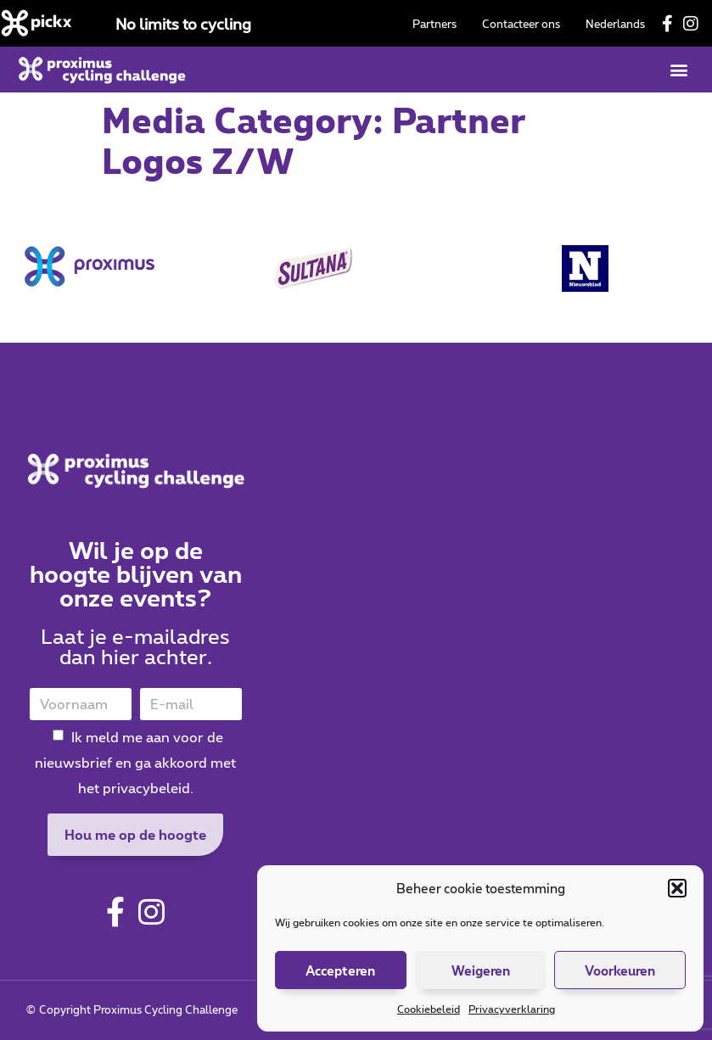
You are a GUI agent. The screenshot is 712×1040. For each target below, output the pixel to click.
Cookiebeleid (428, 1009)
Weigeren (480, 970)
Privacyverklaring (511, 1009)
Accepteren (340, 970)
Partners (434, 24)
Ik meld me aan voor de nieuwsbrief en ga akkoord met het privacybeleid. (135, 762)
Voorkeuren (620, 970)
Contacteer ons (521, 24)
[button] (677, 888)
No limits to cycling (183, 23)
